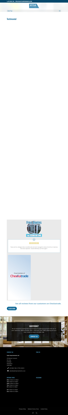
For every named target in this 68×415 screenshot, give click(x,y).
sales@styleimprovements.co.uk (17, 371)
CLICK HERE (11, 308)
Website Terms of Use (33, 409)
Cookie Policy (44, 409)
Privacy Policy (22, 409)
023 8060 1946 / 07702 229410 (16, 368)
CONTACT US (34, 336)
